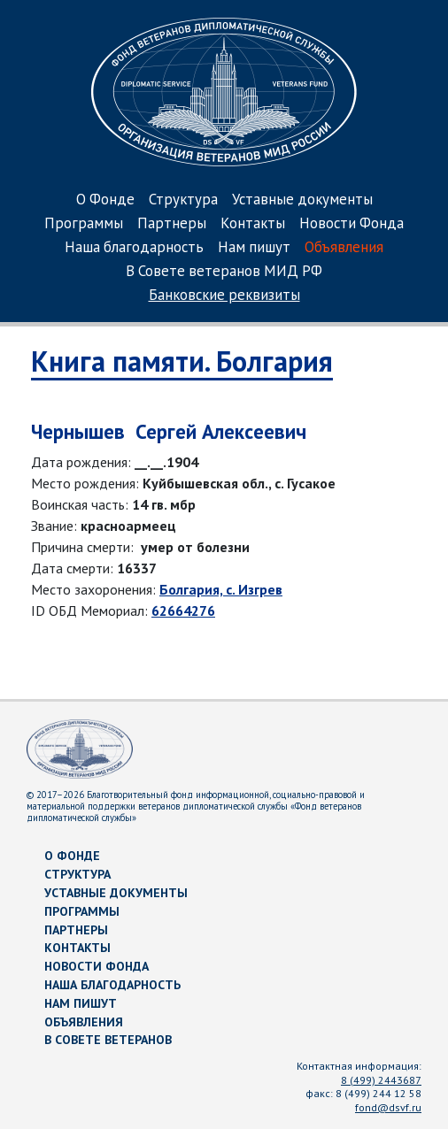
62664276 (183, 610)
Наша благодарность (134, 248)
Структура (183, 200)
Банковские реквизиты (224, 296)
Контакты (252, 224)
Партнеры (171, 224)
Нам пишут (254, 248)
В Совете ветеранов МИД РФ (224, 272)
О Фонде (105, 200)
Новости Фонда (351, 224)
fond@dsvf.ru (388, 1107)
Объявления (344, 248)
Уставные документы (302, 200)
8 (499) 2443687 (381, 1080)
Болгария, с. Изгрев (220, 589)
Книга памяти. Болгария (182, 361)
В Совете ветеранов (108, 1040)
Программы (83, 224)
